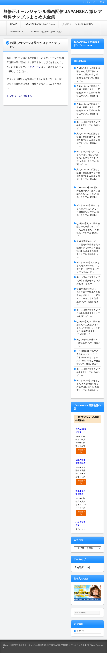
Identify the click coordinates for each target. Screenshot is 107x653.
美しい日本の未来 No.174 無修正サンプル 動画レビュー (88, 125)
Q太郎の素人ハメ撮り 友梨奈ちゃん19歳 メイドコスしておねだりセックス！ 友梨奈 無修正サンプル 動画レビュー (88, 328)
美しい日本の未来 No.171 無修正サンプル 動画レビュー (88, 342)
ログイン (80, 631)
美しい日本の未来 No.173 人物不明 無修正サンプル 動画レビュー (88, 280)
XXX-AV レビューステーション (46, 31)
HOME (13, 24)
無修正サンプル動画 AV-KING (77, 24)
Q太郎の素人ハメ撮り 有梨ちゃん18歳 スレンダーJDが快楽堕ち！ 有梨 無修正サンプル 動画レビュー (88, 229)
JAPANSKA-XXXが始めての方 (39, 24)
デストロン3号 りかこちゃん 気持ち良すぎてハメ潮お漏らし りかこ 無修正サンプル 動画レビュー (87, 211)
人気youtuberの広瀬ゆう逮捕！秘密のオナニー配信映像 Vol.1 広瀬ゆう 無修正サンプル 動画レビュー (88, 176)
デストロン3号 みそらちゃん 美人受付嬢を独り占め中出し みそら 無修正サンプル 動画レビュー (87, 387)
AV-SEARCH (16, 31)
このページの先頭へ (100, 646)
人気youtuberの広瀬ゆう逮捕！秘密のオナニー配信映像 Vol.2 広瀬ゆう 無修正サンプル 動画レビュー (88, 140)
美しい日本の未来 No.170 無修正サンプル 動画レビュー (88, 372)
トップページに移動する (19, 96)
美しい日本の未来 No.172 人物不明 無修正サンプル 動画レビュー (88, 313)
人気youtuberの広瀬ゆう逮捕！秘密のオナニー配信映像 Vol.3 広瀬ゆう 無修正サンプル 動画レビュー (88, 110)
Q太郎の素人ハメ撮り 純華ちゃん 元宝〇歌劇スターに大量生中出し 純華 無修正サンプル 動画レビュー (88, 74)
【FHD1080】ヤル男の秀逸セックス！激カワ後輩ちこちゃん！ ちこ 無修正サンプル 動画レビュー (88, 194)
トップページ (34, 66)
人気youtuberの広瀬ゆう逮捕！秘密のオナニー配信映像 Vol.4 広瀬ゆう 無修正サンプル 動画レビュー (88, 92)
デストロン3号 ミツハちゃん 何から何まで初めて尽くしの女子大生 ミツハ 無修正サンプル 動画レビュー (87, 158)
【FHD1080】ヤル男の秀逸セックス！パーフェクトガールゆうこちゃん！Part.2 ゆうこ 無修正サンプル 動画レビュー (88, 357)
